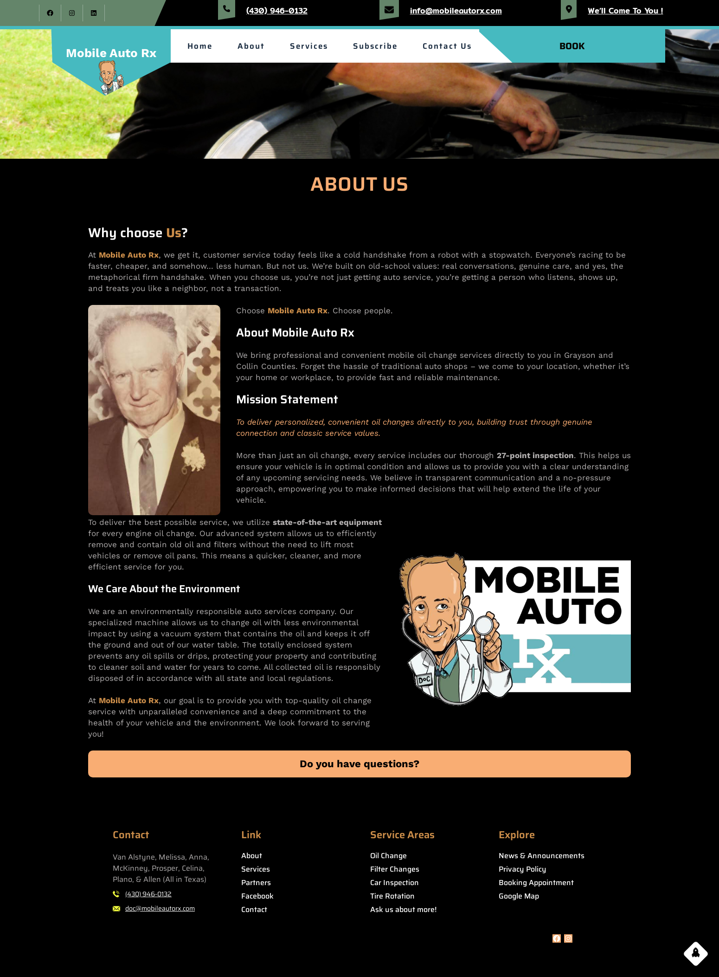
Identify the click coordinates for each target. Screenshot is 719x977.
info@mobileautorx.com (456, 10)
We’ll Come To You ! (625, 10)
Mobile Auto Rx (111, 53)
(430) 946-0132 (277, 10)
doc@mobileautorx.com (160, 908)
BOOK (572, 46)
